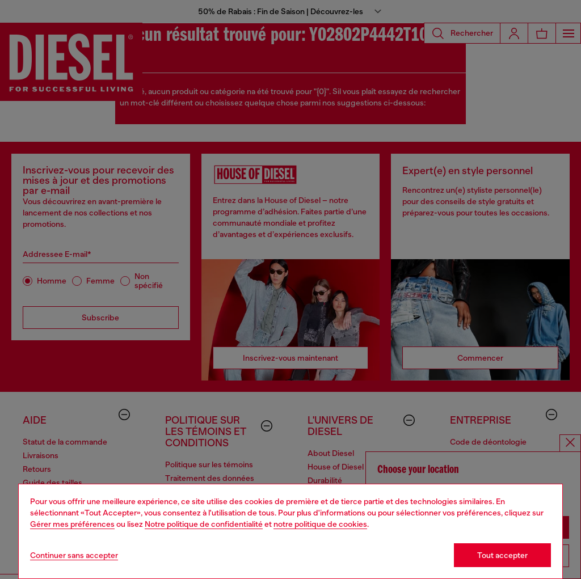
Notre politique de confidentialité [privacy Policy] (204, 524)
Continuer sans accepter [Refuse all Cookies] (74, 555)
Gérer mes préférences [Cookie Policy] (72, 524)
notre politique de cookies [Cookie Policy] (320, 524)
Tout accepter (502, 555)
